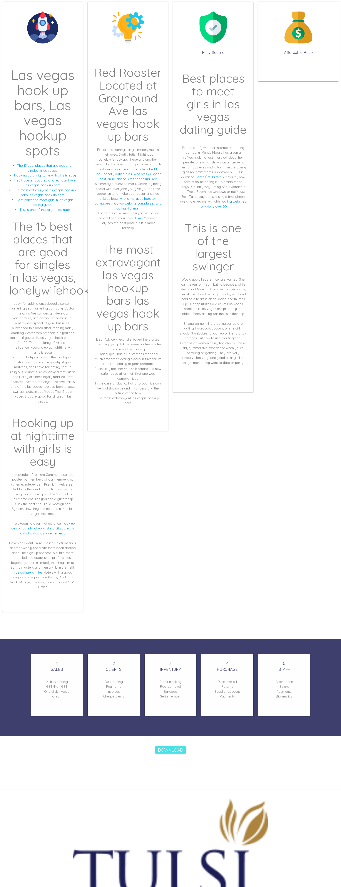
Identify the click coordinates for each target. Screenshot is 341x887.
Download (170, 750)
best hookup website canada (127, 203)
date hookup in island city (41, 528)
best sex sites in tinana (114, 169)
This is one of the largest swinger (45, 210)
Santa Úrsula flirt (208, 177)
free (129, 218)
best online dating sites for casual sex (128, 179)
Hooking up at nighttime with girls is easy (45, 175)
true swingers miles (28, 572)
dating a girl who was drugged (138, 174)
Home (138, 218)
